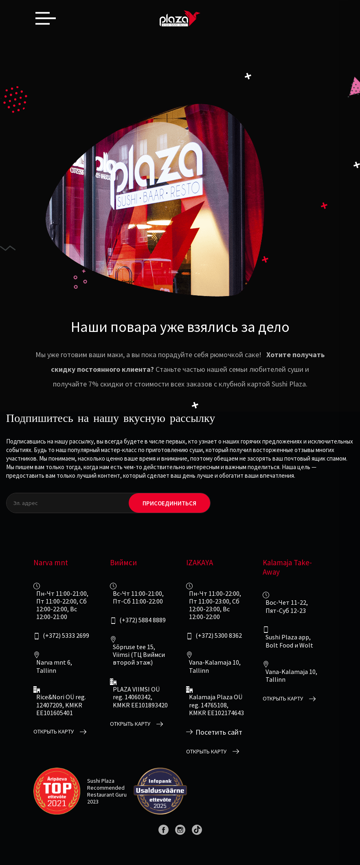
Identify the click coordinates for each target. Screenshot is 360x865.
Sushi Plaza (100, 780)
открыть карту (53, 731)
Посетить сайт (218, 732)
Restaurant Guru (107, 794)
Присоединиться (169, 503)
